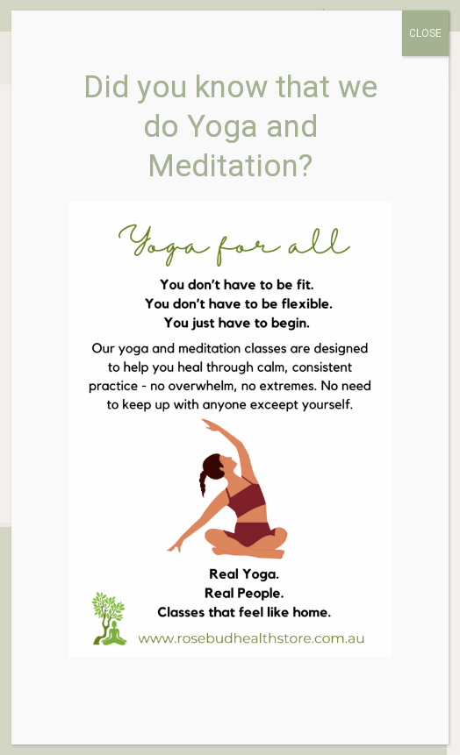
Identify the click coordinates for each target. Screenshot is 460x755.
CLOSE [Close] (425, 33)
